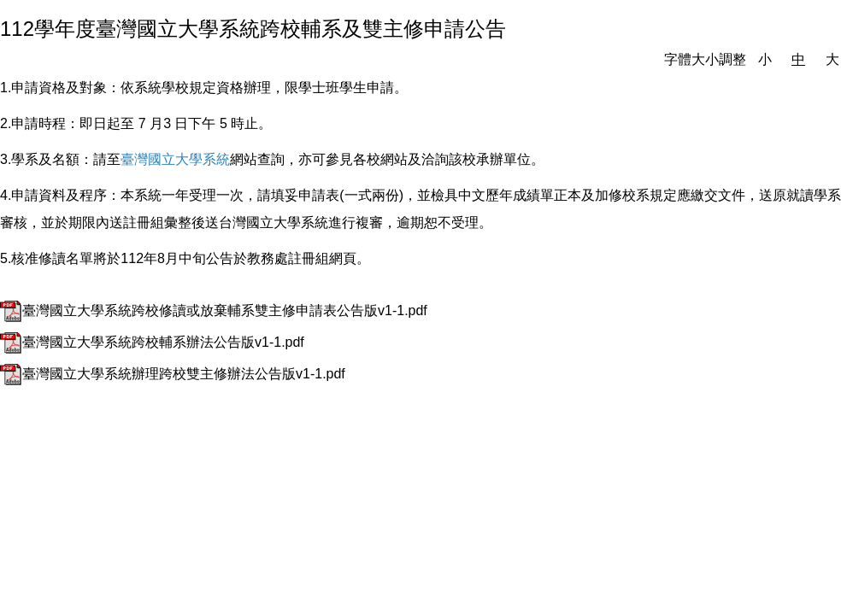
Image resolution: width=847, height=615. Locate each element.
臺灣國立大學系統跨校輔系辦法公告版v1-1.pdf (152, 342)
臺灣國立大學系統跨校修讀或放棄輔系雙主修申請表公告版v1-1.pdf (213, 310)
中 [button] (798, 59)
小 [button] (765, 59)
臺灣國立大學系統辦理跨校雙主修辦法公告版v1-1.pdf (172, 373)
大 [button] (832, 59)
